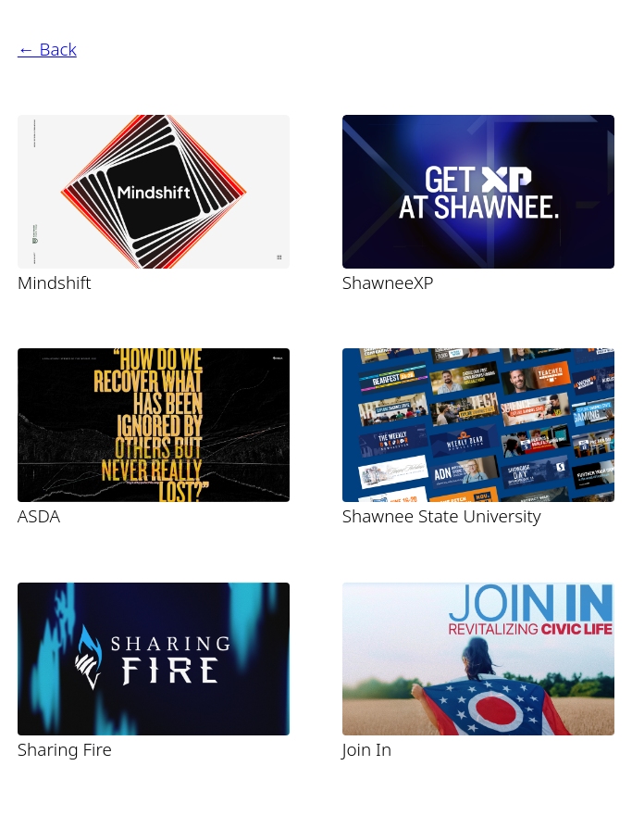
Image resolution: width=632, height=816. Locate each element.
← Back (47, 49)
